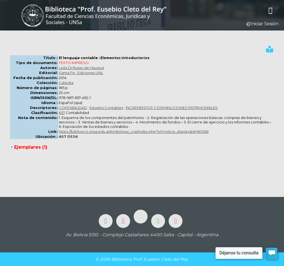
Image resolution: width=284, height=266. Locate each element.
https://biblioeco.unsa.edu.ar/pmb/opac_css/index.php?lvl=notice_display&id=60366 (134, 131)
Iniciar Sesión (262, 23)
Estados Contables (106, 107)
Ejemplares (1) (30, 147)
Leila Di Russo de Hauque (81, 67)
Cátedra (66, 82)
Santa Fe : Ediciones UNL (81, 72)
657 (62, 112)
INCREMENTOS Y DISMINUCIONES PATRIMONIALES (172, 107)
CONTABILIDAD (73, 107)
